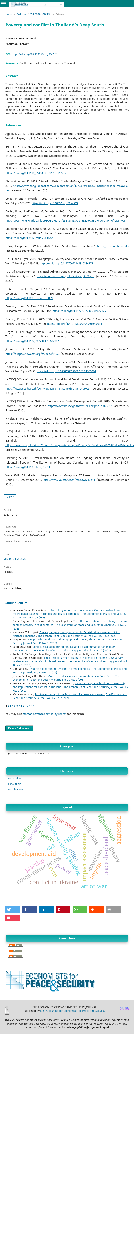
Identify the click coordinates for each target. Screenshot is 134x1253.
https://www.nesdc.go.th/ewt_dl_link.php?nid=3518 (80, 406)
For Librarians (15, 789)
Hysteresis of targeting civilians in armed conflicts (60, 668)
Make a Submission (19, 728)
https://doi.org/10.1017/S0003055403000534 (74, 324)
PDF (11, 497)
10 (26, 705)
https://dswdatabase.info (113, 246)
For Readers (14, 778)
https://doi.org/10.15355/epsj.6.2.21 (27, 467)
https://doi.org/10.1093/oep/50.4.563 (55, 203)
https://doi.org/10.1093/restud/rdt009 (29, 298)
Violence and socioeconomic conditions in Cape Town (81, 676)
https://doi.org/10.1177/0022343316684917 (32, 341)
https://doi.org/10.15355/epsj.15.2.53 (35, 54)
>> (32, 705)
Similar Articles (16, 603)
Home (8, 14)
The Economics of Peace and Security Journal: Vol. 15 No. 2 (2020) (77, 636)
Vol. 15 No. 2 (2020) (40, 14)
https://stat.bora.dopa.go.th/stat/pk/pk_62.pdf (65, 276)
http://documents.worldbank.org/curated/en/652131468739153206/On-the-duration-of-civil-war (65, 220)
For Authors (14, 783)
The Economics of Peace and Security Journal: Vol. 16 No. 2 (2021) (70, 696)
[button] (12, 909)
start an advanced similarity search (44, 714)
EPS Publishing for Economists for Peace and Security (72, 1010)
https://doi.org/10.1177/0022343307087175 (79, 311)
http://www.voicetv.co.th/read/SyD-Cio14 (69, 480)
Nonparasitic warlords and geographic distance (57, 639)
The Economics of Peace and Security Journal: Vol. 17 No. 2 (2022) (71, 650)
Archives (21, 14)
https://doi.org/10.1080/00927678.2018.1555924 (66, 371)
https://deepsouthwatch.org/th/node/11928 (32, 354)
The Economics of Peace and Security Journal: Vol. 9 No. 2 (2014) (66, 677)
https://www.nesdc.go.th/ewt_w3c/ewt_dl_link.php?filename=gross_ (47, 388)
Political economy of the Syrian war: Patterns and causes (70, 694)
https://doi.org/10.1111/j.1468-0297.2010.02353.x (35, 173)
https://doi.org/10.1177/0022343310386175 (66, 263)
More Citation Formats (18, 541)
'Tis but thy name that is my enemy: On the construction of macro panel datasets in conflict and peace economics (67, 611)
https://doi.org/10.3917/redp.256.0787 (29, 238)
